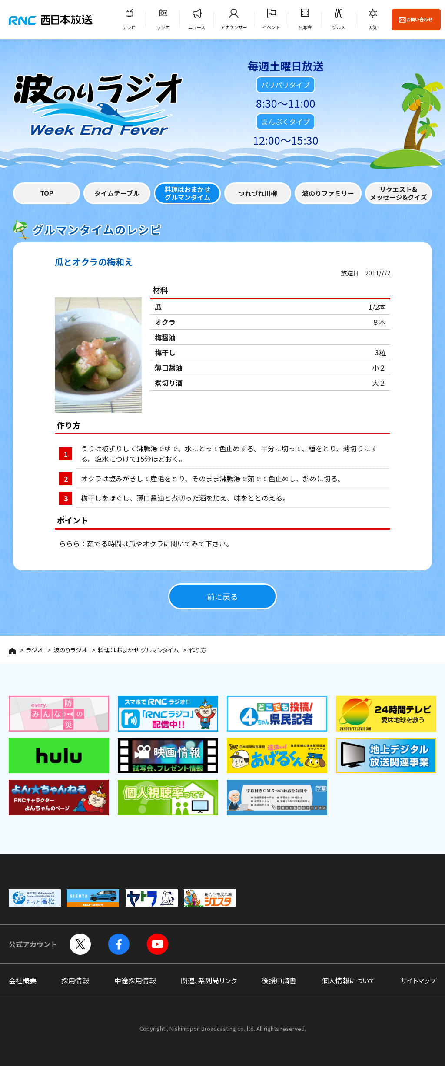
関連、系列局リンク (209, 980)
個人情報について (348, 980)
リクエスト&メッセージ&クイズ (398, 193)
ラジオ (162, 27)
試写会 (305, 27)
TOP (46, 193)
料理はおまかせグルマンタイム (187, 193)
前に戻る (222, 596)
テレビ (129, 27)
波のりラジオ (70, 650)
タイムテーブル (116, 193)
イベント (271, 27)
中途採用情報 (135, 980)
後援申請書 (279, 980)
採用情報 (75, 980)
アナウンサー (234, 27)
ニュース (196, 27)
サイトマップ (418, 980)
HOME (12, 651)
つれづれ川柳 (257, 193)
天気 (372, 27)
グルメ (338, 27)
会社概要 (23, 980)
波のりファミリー (328, 193)
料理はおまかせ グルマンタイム (138, 650)
